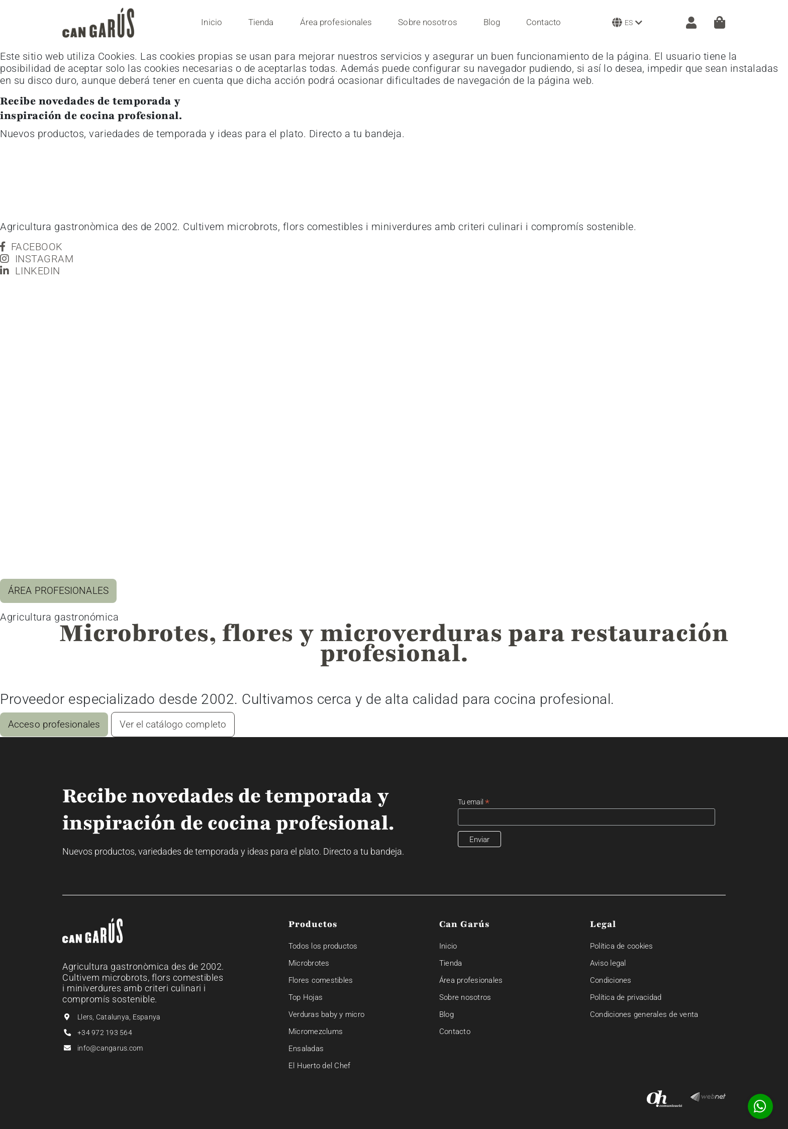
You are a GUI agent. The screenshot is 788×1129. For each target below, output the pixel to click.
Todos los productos (323, 946)
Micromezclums (315, 1031)
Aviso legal (608, 963)
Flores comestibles (320, 980)
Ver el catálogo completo (173, 724)
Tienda (450, 963)
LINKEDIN (30, 271)
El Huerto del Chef (319, 1065)
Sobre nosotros (465, 997)
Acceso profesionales (54, 724)
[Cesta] (720, 22)
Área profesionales (471, 980)
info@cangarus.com (110, 1048)
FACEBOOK (31, 247)
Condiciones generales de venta (644, 1014)
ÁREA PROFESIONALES (58, 590)
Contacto (454, 1031)
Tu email (473, 802)
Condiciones (611, 980)
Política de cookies (621, 946)
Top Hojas (305, 997)
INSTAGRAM (36, 259)
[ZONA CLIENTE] (686, 23)
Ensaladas (306, 1048)
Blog (446, 1014)
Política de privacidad (626, 997)
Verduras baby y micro (326, 1014)
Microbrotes (309, 963)
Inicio (448, 946)
